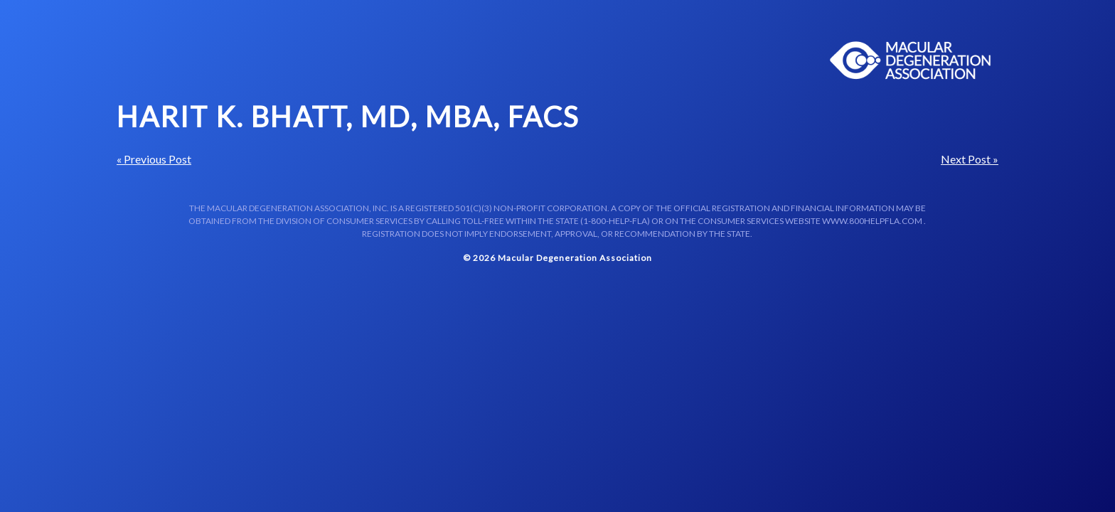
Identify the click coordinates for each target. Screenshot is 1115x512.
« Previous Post (154, 159)
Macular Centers (911, 60)
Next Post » (969, 159)
